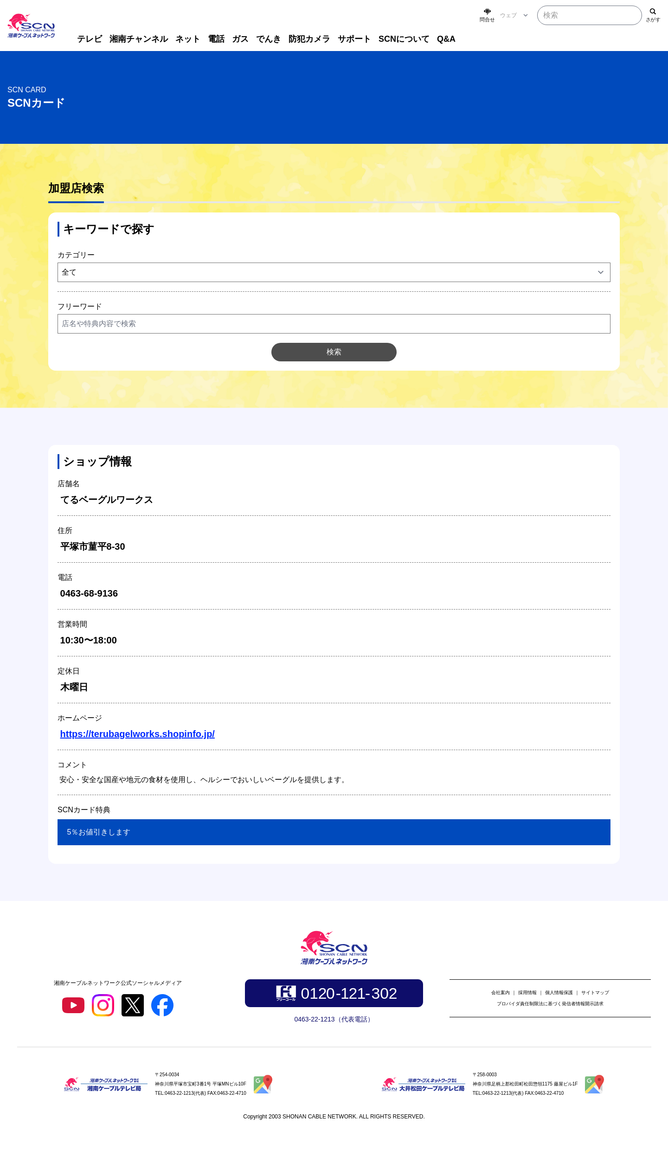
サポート (354, 39)
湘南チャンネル (138, 39)
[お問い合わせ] (487, 15)
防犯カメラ (309, 39)
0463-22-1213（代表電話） (333, 1019)
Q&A (446, 39)
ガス (240, 39)
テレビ (89, 39)
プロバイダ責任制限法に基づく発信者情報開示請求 (550, 1003)
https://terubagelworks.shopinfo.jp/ (137, 734)
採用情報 (527, 992)
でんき (268, 39)
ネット (187, 39)
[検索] (653, 15)
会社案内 (500, 992)
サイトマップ (595, 992)
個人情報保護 (559, 992)
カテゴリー (76, 255)
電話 (216, 39)
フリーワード (80, 306)
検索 (334, 352)
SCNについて (404, 39)
